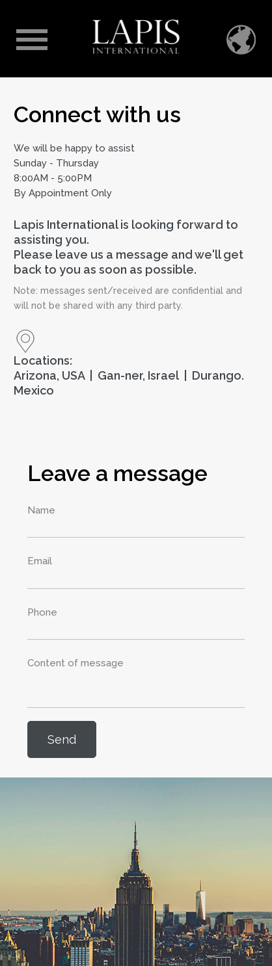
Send (62, 739)
